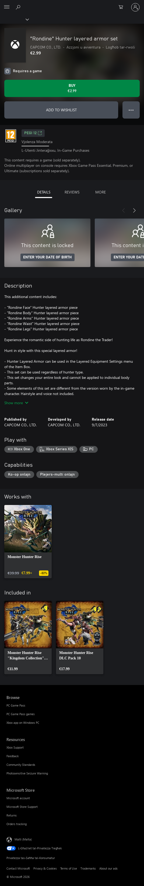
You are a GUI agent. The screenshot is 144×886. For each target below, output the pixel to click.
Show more (16, 402)
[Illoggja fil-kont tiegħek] (135, 7)
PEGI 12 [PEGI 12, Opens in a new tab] (33, 133)
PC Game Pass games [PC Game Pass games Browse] (20, 714)
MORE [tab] (100, 192)
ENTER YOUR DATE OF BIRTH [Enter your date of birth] (47, 257)
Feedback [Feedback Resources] (12, 756)
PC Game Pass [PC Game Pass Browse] (15, 705)
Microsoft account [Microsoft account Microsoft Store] (18, 798)
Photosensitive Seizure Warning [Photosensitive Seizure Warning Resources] (27, 773)
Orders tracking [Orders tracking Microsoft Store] (16, 824)
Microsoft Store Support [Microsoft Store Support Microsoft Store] (22, 806)
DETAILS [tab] (43, 192)
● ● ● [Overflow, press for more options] (131, 109)
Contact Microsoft (18, 868)
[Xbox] (14, 19)
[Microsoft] (71, 4)
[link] (28, 541)
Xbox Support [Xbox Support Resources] (15, 747)
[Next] (134, 210)
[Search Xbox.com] (18, 7)
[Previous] (123, 210)
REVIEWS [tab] (72, 192)
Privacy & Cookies (45, 868)
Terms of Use (68, 868)
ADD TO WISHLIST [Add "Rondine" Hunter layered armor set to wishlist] (61, 109)
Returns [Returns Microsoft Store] (11, 815)
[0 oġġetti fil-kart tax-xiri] (122, 7)
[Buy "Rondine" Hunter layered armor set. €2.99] (72, 88)
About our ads (108, 868)
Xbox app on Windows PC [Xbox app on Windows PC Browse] (22, 722)
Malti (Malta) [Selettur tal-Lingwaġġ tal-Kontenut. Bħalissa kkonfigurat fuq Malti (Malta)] (23, 839)
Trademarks (88, 868)
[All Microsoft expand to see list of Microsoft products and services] (6, 7)
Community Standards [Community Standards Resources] (20, 764)
